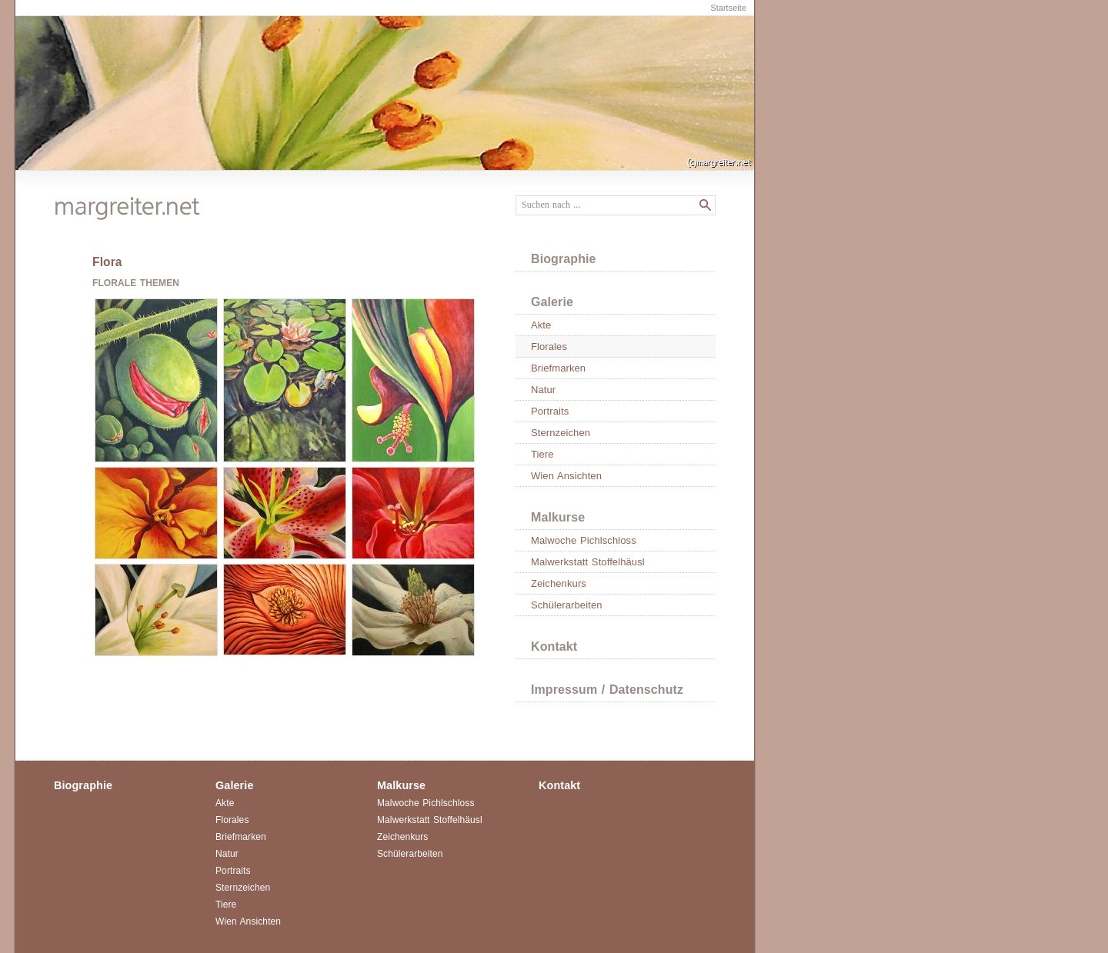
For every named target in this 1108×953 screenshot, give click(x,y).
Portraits (550, 411)
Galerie (552, 301)
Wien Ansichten (566, 475)
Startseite (728, 7)
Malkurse (558, 517)
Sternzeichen (560, 432)
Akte (541, 325)
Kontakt (554, 646)
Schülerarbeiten (566, 605)
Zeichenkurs (558, 583)
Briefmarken (558, 368)
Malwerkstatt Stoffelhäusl (588, 562)
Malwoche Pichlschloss (583, 540)
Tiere (542, 454)
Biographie (563, 258)
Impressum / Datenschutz (607, 689)
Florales (549, 346)
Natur (543, 389)
